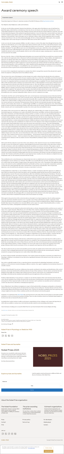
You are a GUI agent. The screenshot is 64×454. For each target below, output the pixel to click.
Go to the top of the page (6, 324)
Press (2, 419)
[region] (32, 449)
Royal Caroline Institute (48, 21)
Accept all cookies (48, 451)
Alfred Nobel (20, 294)
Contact (3, 422)
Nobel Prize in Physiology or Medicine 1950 (16, 329)
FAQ (2, 425)
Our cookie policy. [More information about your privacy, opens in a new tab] (31, 448)
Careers (46, 425)
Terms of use (25, 422)
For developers (48, 419)
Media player (47, 422)
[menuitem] (10, 419)
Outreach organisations (53, 407)
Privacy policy (26, 419)
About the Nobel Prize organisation (14, 400)
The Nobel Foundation (9, 407)
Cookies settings (48, 447)
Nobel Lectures (5, 310)
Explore (32, 390)
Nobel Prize (5, 440)
